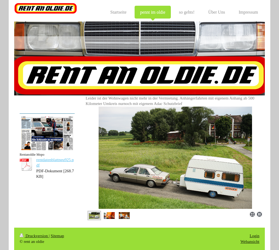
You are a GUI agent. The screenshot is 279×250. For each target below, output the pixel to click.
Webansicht (249, 241)
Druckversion (34, 236)
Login (254, 236)
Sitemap (57, 236)
